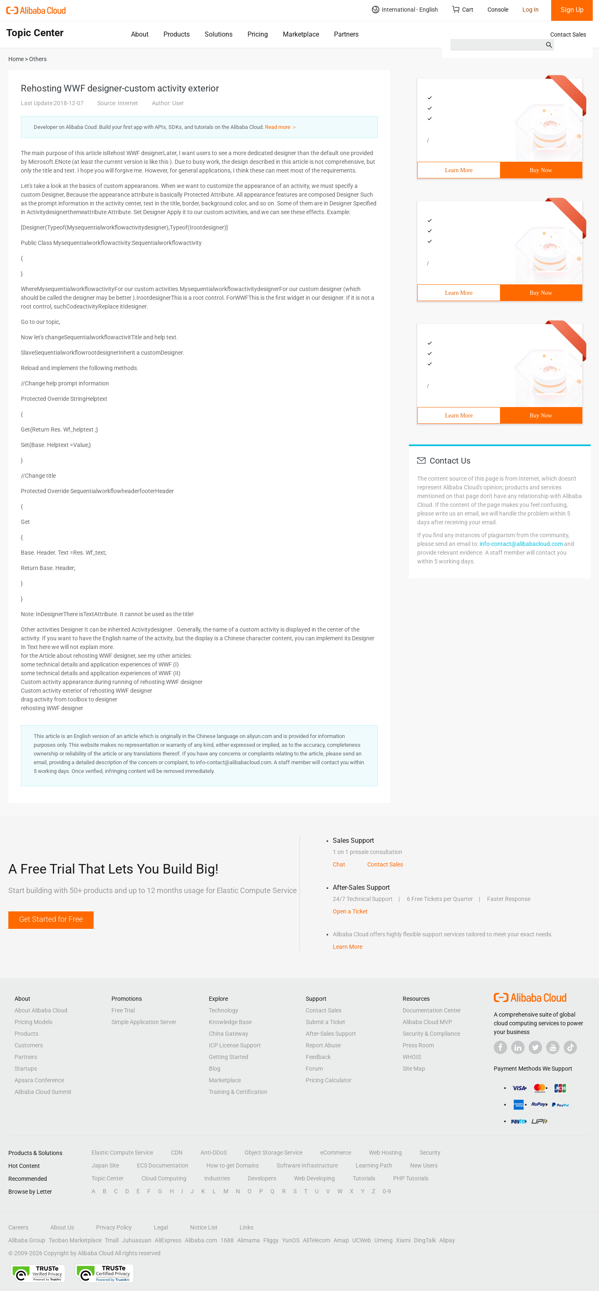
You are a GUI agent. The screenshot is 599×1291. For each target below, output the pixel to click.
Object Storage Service (273, 1152)
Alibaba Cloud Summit (43, 1092)
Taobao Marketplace (75, 1240)
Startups (26, 1068)
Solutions (219, 34)
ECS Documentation (162, 1165)
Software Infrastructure (307, 1165)
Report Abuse (323, 1045)
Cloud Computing (163, 1178)
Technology (223, 1010)
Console (498, 9)
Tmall (112, 1240)
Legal (161, 1227)
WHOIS (412, 1057)
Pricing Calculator (328, 1080)
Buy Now (541, 170)
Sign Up (572, 10)
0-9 (387, 1191)
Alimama (248, 1240)
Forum (314, 1068)
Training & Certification (238, 1092)
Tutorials (364, 1178)
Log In (530, 9)
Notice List (204, 1227)
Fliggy (271, 1240)
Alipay (447, 1240)
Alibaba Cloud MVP (427, 1022)
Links (246, 1227)
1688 (227, 1240)
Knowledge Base (230, 1022)
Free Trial (123, 1010)
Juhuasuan (136, 1240)
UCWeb (361, 1240)
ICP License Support (235, 1045)
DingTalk (425, 1240)
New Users (424, 1165)
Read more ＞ (281, 127)
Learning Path (374, 1165)
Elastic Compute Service (122, 1152)
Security (430, 1152)
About (140, 34)
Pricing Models (33, 1022)
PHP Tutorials (410, 1178)
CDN (177, 1152)
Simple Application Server (143, 1022)
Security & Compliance (431, 1033)
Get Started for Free (51, 919)
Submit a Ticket (325, 1022)
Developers (262, 1178)
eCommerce (335, 1152)
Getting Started (228, 1057)
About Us (62, 1227)
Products (176, 34)
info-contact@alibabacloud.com (521, 544)
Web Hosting (385, 1152)
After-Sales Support (331, 1033)
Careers (18, 1227)
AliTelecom (316, 1240)
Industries (217, 1178)
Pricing (258, 34)
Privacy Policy (114, 1227)
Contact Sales (568, 34)
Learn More (459, 170)
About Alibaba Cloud (41, 1010)
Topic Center (108, 1178)
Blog (214, 1068)
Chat (339, 864)
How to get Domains (232, 1165)
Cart (462, 9)
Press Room (418, 1045)
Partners (346, 34)
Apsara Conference (39, 1080)
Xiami (403, 1240)
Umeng (383, 1240)
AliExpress (168, 1240)
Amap (341, 1240)
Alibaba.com (201, 1240)
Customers (29, 1045)
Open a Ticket (350, 911)
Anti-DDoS (213, 1152)
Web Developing (314, 1178)
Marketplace (301, 34)
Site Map (414, 1068)
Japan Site (105, 1165)
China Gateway (228, 1033)
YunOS (291, 1240)
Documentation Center (432, 1010)
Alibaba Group (26, 1240)
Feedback (318, 1057)
